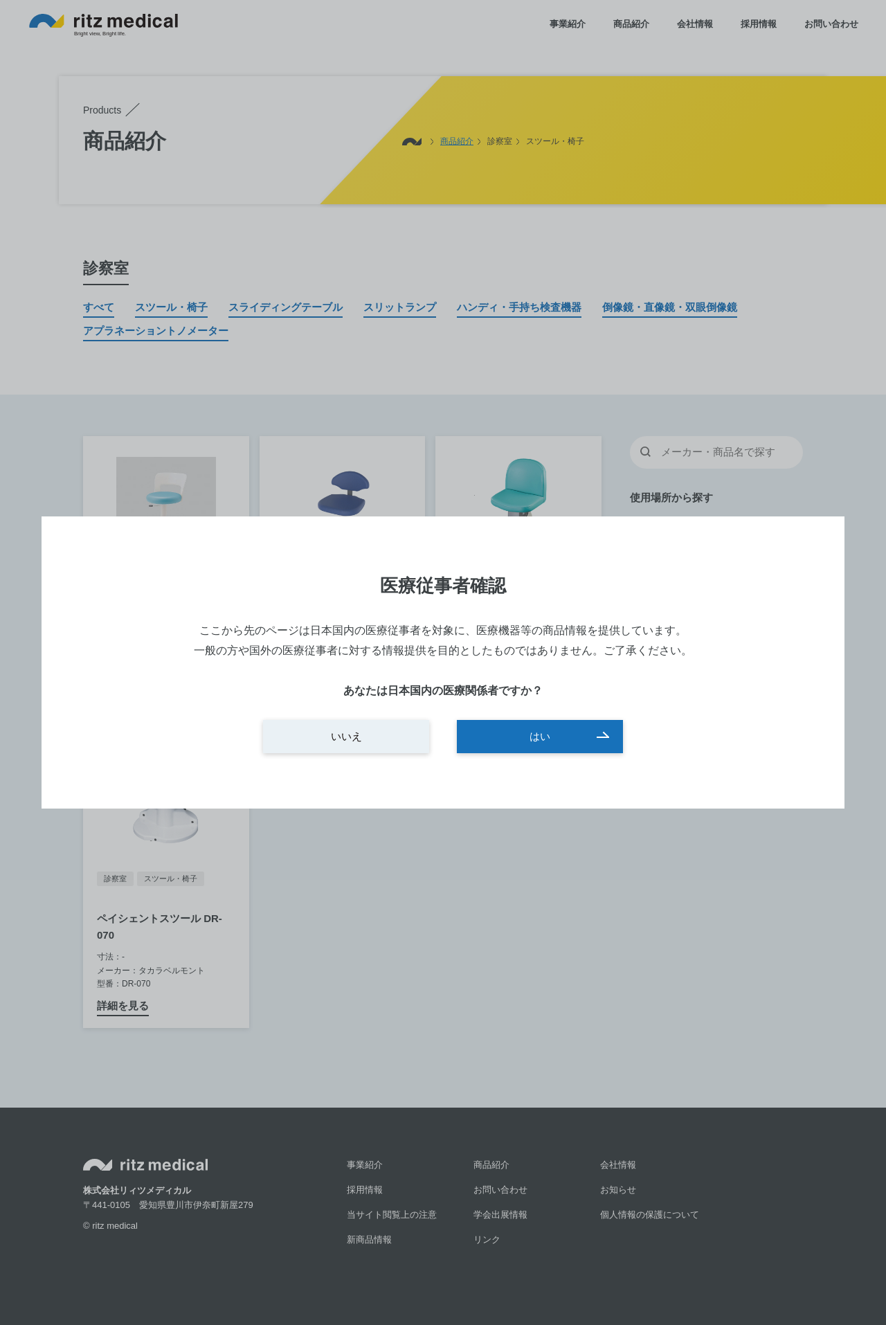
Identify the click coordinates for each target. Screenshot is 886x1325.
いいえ (346, 736)
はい (540, 736)
